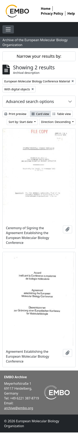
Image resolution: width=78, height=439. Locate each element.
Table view (61, 114)
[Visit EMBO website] (57, 392)
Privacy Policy (52, 13)
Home (45, 8)
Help (71, 13)
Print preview (15, 114)
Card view (40, 114)
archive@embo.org (18, 408)
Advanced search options (30, 101)
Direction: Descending (56, 122)
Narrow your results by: (39, 56)
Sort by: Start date (21, 122)
